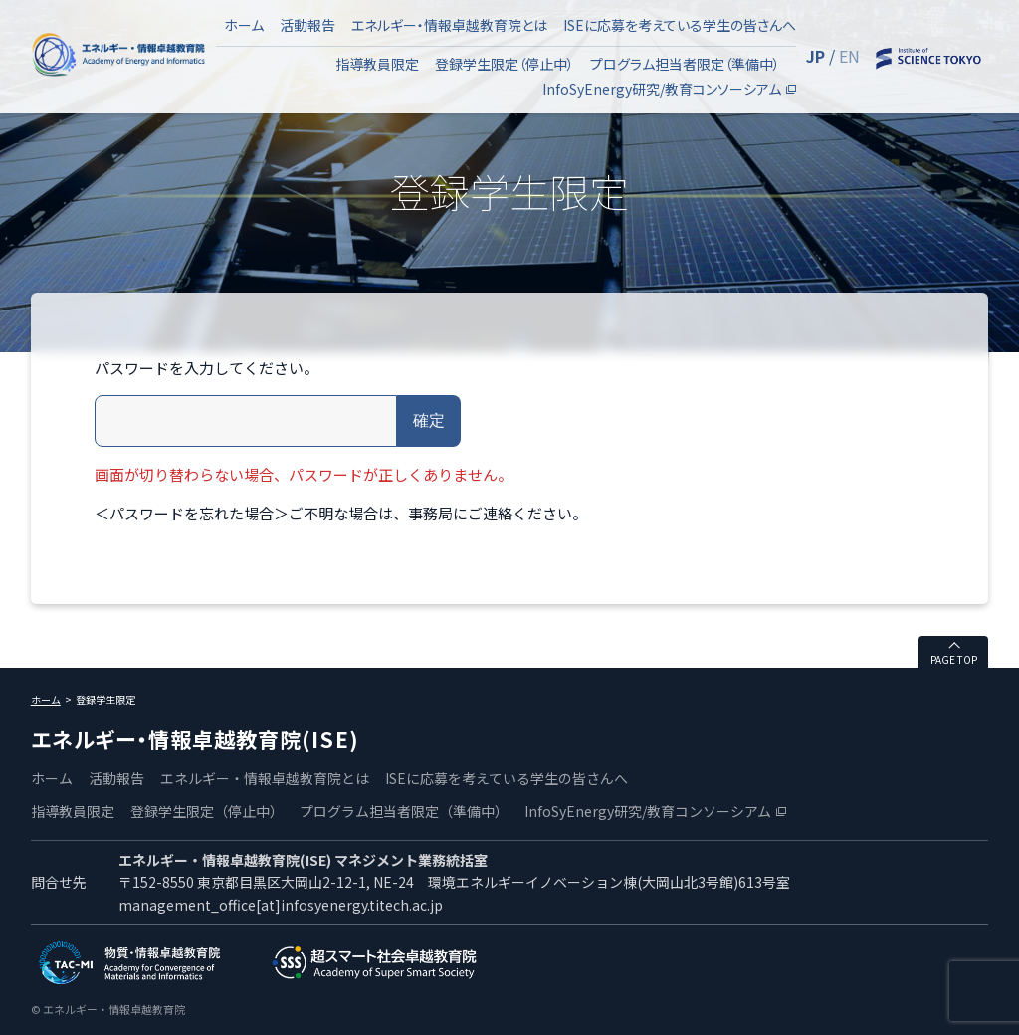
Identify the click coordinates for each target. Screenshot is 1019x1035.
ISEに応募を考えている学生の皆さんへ (679, 25)
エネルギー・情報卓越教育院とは (449, 25)
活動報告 (307, 25)
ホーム (244, 25)
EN (849, 56)
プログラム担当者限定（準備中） (685, 64)
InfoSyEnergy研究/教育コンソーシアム (661, 89)
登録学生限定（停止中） (504, 64)
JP (815, 56)
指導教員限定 (377, 64)
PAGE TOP (953, 659)
